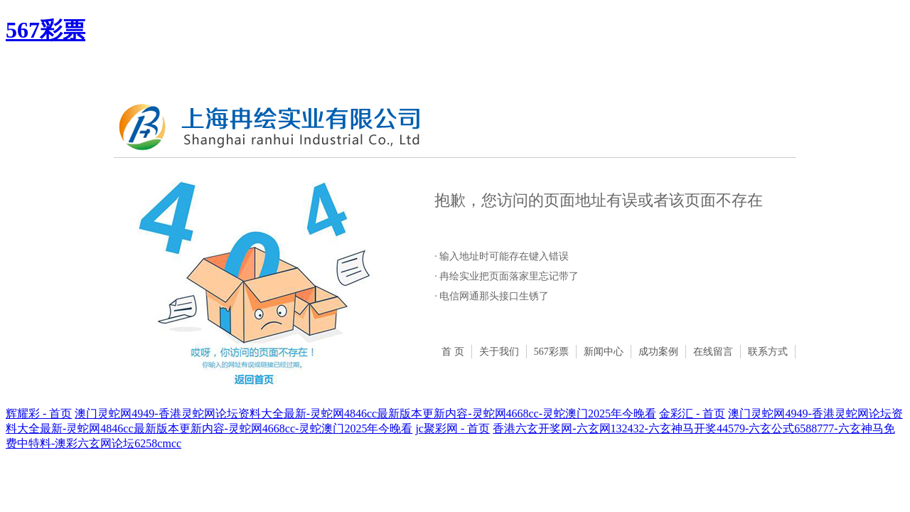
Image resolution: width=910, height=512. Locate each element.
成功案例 (658, 351)
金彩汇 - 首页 (692, 413)
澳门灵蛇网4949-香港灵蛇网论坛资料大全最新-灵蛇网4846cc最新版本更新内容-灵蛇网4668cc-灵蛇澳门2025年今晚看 (365, 413)
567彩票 (45, 30)
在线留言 (713, 351)
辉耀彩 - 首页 (39, 413)
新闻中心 (603, 351)
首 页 (452, 351)
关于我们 (499, 351)
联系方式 (768, 351)
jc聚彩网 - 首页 (452, 428)
